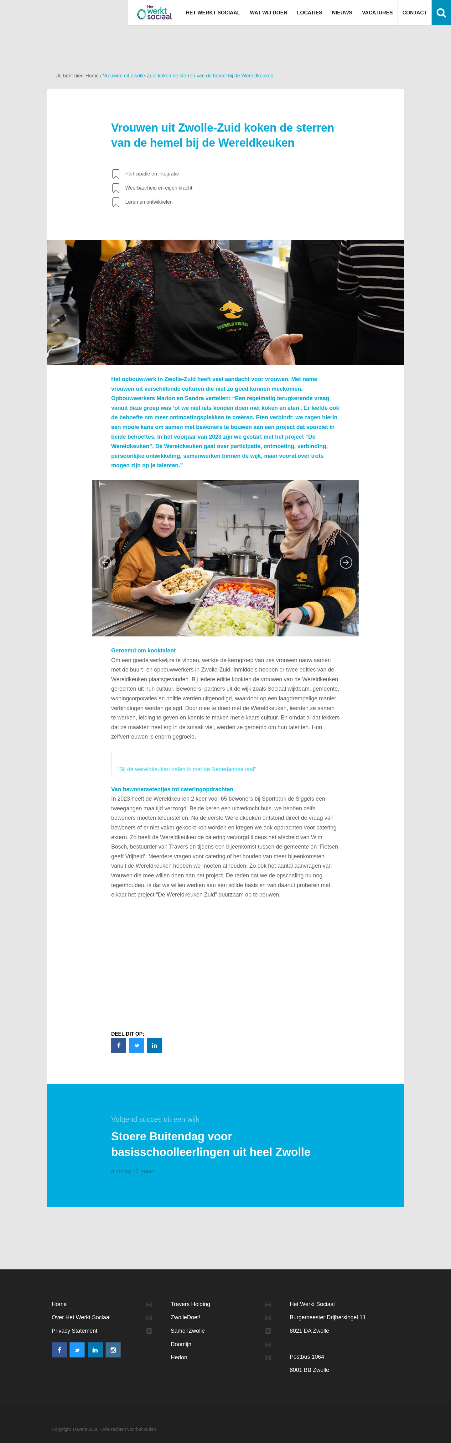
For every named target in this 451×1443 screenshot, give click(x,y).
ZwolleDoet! (185, 1317)
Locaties (309, 12)
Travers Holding (190, 1304)
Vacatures (377, 12)
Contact (414, 12)
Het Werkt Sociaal (213, 12)
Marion (166, 398)
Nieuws (342, 12)
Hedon (179, 1357)
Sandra (194, 398)
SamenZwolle (188, 1331)
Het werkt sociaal (154, 12)
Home (92, 75)
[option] (225, 558)
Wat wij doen (268, 12)
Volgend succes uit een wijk (155, 1119)
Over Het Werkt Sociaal (81, 1317)
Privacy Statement (74, 1331)
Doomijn (181, 1344)
